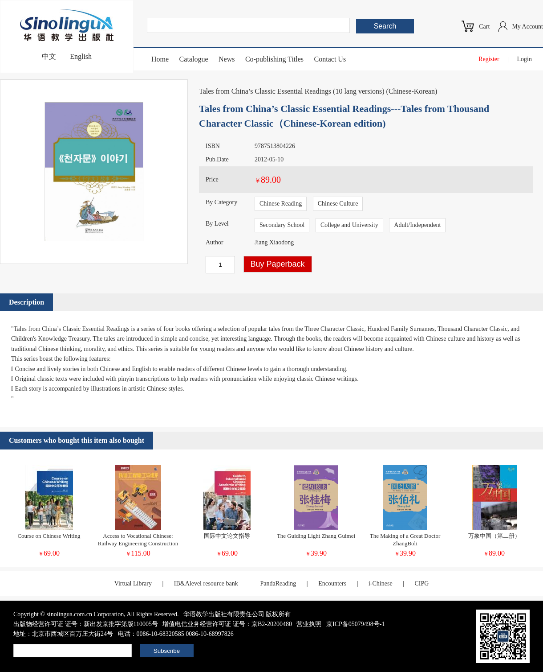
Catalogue (193, 59)
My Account (527, 26)
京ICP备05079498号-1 (355, 624)
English (81, 56)
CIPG (421, 583)
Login (524, 59)
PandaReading (278, 583)
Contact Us (330, 59)
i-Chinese (381, 583)
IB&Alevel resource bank (206, 583)
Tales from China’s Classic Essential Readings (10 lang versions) (292, 91)
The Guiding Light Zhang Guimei (316, 535)
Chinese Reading (280, 203)
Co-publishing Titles (274, 59)
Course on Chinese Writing (48, 535)
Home (160, 59)
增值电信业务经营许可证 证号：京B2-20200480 (227, 624)
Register (488, 59)
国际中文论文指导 (227, 535)
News (227, 59)
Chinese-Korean (412, 91)
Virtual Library (133, 583)
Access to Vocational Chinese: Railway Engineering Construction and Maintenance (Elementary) (138, 543)
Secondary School (281, 225)
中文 (49, 56)
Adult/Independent (417, 225)
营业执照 (308, 624)
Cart (484, 26)
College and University (349, 225)
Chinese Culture (338, 203)
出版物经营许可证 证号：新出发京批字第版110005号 (85, 624)
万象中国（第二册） (494, 535)
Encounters (332, 583)
